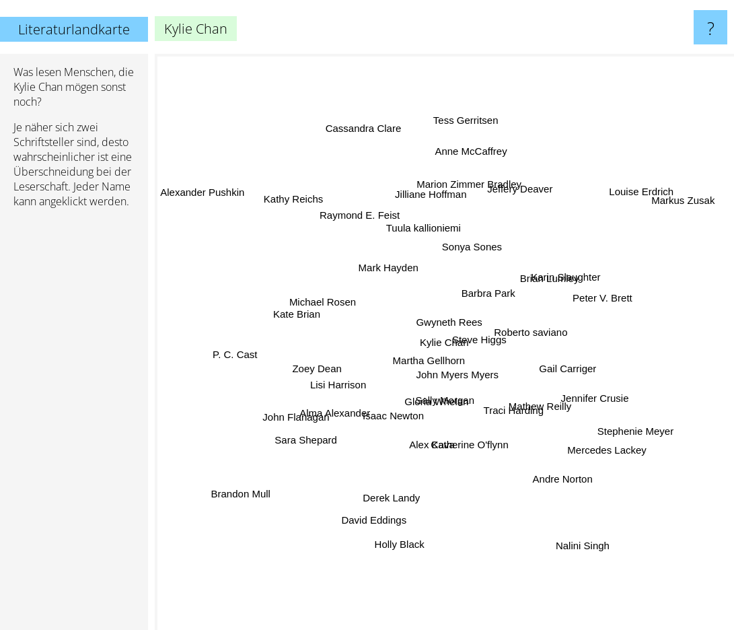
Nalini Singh (564, 519)
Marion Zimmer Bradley (454, 181)
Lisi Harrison (346, 386)
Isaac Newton (395, 409)
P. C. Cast (248, 339)
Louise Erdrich (635, 200)
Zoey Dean (323, 370)
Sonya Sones (480, 259)
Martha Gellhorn (421, 345)
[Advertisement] (74, 425)
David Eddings (383, 525)
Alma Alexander (332, 415)
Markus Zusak (680, 201)
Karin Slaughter (560, 310)
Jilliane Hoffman (431, 224)
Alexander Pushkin (202, 201)
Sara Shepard (323, 439)
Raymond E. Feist (358, 203)
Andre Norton (549, 485)
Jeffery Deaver (516, 212)
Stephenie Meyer (667, 429)
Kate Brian (303, 298)
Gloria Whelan (421, 427)
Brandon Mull (268, 465)
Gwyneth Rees (467, 270)
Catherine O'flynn (478, 469)
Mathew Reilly (520, 398)
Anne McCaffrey (452, 129)
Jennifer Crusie (561, 387)
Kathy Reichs (276, 215)
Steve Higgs (474, 340)
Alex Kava (434, 452)
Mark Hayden (393, 273)
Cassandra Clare (358, 112)
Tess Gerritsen (467, 149)
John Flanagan (309, 405)
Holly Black (391, 545)
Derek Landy (399, 464)
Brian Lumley (530, 277)
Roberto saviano (531, 335)
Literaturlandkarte (74, 29)
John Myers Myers (482, 401)
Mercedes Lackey (615, 461)
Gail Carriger (548, 371)
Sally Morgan (450, 416)
